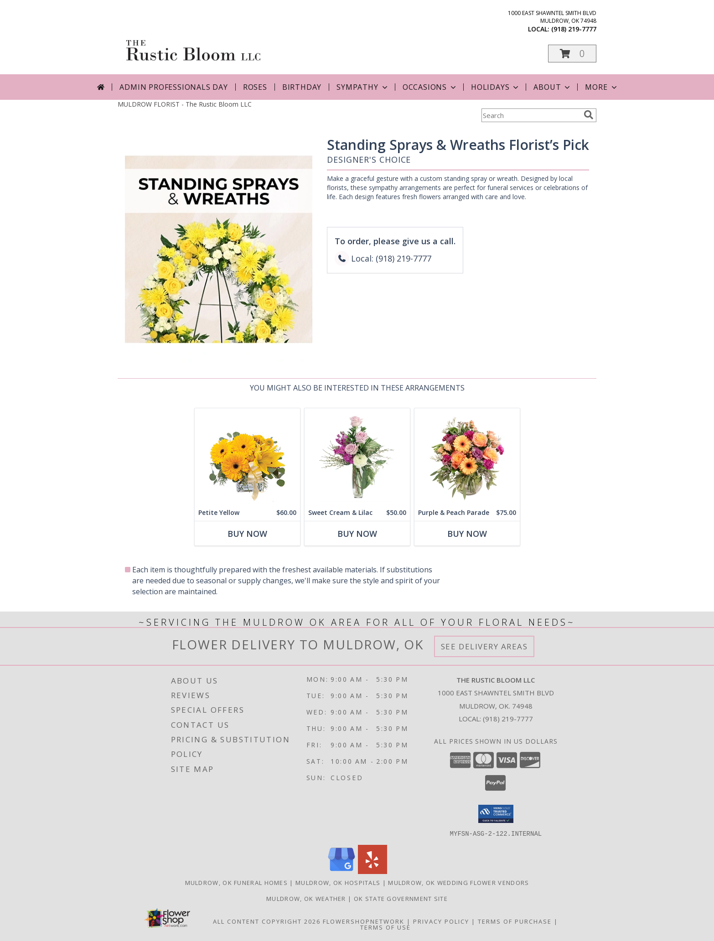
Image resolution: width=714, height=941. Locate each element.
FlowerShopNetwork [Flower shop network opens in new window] (363, 921)
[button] (572, 53)
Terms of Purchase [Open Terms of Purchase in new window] (515, 921)
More (601, 87)
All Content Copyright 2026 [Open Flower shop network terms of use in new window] (267, 921)
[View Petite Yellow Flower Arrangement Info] (247, 456)
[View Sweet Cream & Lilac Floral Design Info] (357, 456)
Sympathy (362, 87)
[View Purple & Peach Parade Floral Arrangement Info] (467, 456)
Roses (255, 87)
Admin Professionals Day (173, 87)
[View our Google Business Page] (341, 871)
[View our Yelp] (372, 871)
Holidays (495, 87)
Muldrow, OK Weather (306, 898)
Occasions (430, 87)
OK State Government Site (401, 898)
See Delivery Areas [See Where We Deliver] (484, 646)
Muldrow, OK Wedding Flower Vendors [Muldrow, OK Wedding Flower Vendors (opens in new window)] (458, 882)
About (552, 87)
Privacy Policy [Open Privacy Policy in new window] (441, 921)
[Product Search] (530, 115)
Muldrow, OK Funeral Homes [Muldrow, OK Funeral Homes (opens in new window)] (236, 882)
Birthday (301, 87)
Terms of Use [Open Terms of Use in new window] (385, 927)
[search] (588, 115)
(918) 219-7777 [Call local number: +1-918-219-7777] (573, 29)
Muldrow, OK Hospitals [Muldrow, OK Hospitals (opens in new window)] (337, 882)
